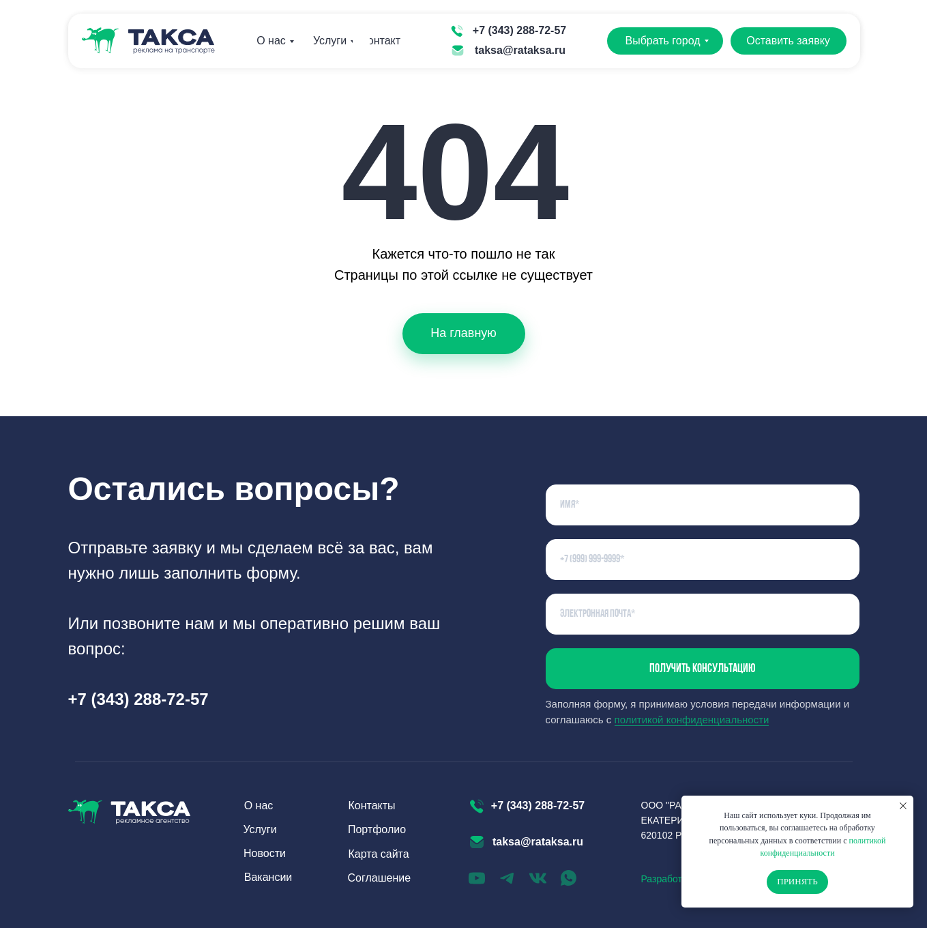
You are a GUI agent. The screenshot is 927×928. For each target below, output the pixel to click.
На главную (463, 333)
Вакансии (268, 877)
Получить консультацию (702, 669)
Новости (265, 853)
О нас (271, 40)
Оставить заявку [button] (788, 40)
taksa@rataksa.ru (520, 50)
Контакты (385, 40)
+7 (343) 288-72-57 (519, 30)
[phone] (702, 559)
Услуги (330, 40)
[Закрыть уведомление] (903, 806)
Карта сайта (379, 854)
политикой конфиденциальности (692, 719)
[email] (702, 614)
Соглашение (379, 878)
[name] (702, 504)
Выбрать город (662, 40)
